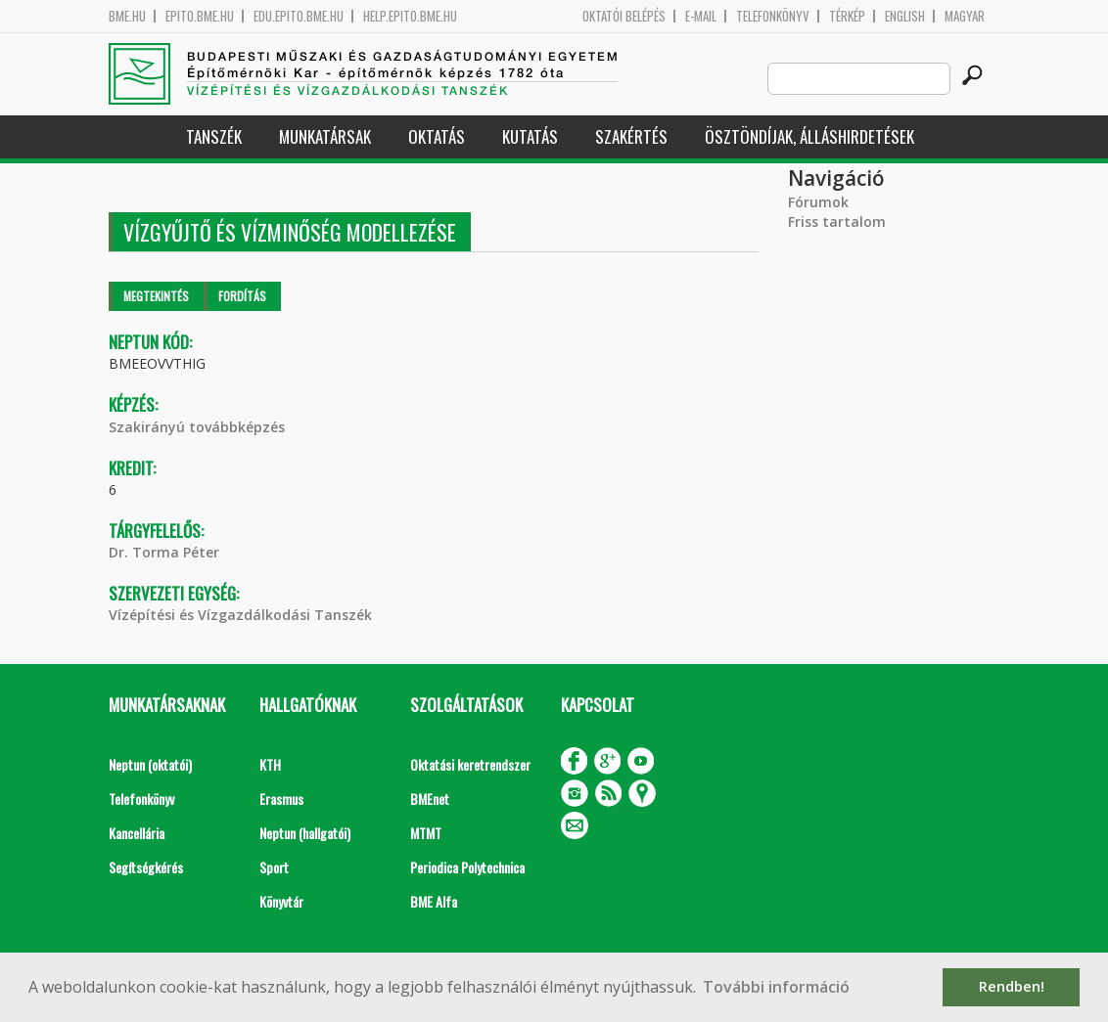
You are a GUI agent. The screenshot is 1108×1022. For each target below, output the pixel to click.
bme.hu (127, 16)
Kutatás (530, 136)
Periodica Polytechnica (467, 867)
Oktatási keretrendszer (470, 764)
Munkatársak (325, 136)
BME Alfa (433, 901)
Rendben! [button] (1011, 986)
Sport (274, 867)
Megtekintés (156, 296)
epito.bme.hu (199, 16)
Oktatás (436, 136)
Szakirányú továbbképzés (197, 427)
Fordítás (242, 296)
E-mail (700, 16)
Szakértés (631, 136)
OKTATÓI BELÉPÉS (624, 16)
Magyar (965, 16)
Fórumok (818, 202)
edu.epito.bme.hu (299, 16)
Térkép (847, 16)
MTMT (425, 832)
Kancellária (136, 832)
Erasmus (281, 798)
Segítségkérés (146, 867)
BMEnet (429, 798)
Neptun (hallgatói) (304, 832)
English (905, 16)
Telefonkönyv (772, 16)
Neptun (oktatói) (150, 764)
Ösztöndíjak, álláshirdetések (809, 136)
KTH (270, 764)
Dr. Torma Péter (164, 552)
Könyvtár (281, 901)
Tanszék (214, 136)
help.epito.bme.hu (410, 16)
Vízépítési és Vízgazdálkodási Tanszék (240, 614)
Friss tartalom (837, 221)
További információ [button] (776, 987)
